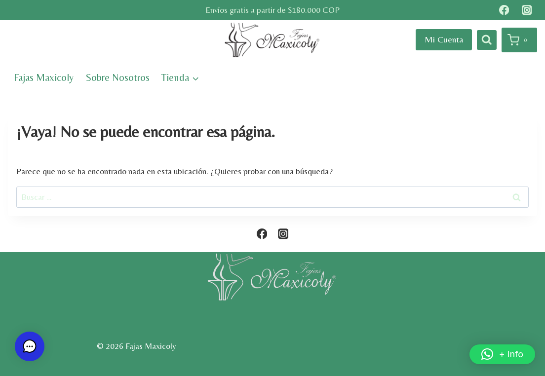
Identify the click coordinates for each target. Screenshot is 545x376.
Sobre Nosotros (118, 77)
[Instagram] (527, 10)
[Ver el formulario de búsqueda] (487, 40)
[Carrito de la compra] (519, 40)
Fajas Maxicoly (44, 77)
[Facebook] (504, 10)
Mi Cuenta (444, 39)
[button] (502, 354)
